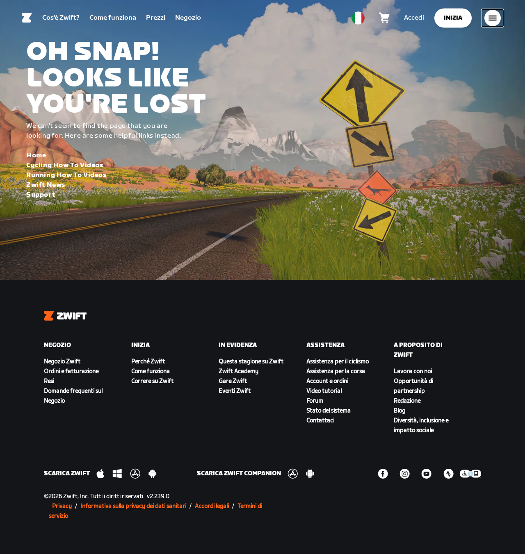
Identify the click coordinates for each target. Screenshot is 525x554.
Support (40, 195)
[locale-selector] (358, 18)
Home (36, 155)
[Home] (27, 18)
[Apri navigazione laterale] (492, 18)
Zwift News (45, 185)
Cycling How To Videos (64, 165)
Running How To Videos (66, 175)
